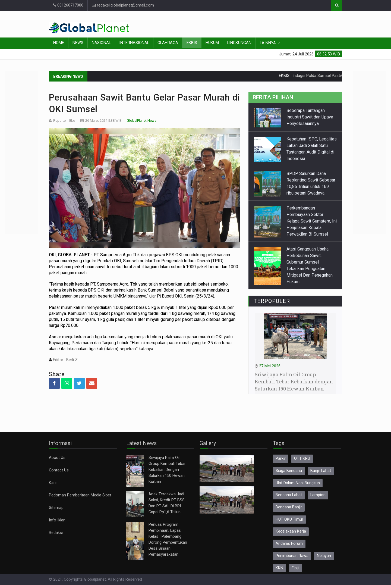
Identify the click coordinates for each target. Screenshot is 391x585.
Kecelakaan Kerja (291, 531)
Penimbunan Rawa (292, 555)
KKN (279, 568)
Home (58, 42)
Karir (53, 482)
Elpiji (295, 568)
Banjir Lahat (320, 470)
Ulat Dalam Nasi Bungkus (298, 483)
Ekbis (192, 42)
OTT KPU (302, 458)
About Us (57, 457)
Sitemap (56, 507)
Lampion (318, 495)
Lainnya (268, 43)
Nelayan (324, 555)
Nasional (101, 42)
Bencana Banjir (289, 507)
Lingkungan (239, 42)
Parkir (281, 458)
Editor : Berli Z (65, 360)
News (77, 42)
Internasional (134, 42)
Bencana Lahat (289, 495)
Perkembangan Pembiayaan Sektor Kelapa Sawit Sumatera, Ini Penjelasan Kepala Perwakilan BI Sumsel (311, 221)
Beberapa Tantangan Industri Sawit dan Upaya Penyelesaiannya (309, 117)
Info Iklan (57, 520)
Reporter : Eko (64, 120)
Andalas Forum (289, 543)
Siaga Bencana (289, 470)
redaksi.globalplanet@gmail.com (123, 5)
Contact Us (59, 470)
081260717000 (68, 5)
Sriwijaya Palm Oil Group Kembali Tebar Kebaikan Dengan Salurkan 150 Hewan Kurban (167, 469)
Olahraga (167, 42)
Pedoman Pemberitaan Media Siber (80, 495)
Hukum (212, 42)
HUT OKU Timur (289, 519)
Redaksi (56, 532)
